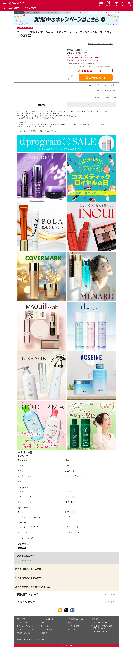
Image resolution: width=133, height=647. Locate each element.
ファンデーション (25, 496)
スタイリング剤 (72, 532)
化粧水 (21, 465)
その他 (21, 481)
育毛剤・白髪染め (25, 537)
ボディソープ (23, 511)
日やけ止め (70, 511)
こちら (42, 639)
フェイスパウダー (72, 496)
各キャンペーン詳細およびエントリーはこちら (83, 60)
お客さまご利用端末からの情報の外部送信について (102, 627)
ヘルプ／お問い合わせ (75, 619)
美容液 (21, 470)
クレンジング (65, 12)
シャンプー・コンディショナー (31, 527)
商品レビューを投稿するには (105, 97)
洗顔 (67, 459)
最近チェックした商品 (25, 626)
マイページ (45, 626)
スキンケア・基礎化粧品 (50, 12)
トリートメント (72, 527)
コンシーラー (71, 491)
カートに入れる (95, 77)
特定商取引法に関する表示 (100, 631)
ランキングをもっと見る (107, 594)
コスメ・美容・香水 (32, 12)
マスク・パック (24, 476)
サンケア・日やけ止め (74, 476)
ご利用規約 (95, 619)
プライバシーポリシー (99, 622)
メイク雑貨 (70, 502)
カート (43, 622)
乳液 (67, 465)
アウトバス (22, 532)
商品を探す (21, 619)
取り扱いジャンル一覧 (25, 629)
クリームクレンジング (79, 12)
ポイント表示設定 (47, 629)
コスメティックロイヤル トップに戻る (102, 85)
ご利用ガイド (45, 633)
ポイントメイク (24, 502)
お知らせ (70, 622)
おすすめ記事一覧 (47, 619)
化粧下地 (21, 491)
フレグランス (24, 543)
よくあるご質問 (73, 626)
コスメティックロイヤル (26, 560)
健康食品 (22, 548)
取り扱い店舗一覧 (23, 633)
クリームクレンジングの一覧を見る (103, 90)
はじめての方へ (73, 629)
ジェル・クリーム (72, 470)
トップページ (19, 12)
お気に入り (72, 79)
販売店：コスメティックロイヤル (100, 44)
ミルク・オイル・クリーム (29, 517)
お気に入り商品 (22, 622)
